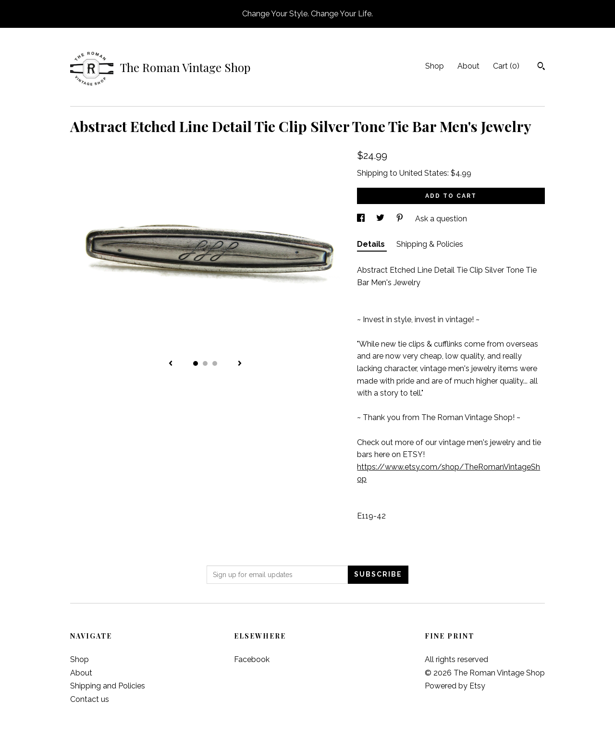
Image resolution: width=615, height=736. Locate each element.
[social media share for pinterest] (401, 218)
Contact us (89, 699)
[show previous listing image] (170, 364)
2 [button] (205, 363)
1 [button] (195, 363)
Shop (434, 66)
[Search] (541, 67)
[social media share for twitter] (381, 218)
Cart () (506, 66)
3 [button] (214, 363)
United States (423, 173)
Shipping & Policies (429, 244)
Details (372, 244)
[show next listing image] (239, 364)
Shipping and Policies (107, 685)
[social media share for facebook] (362, 218)
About (468, 66)
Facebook (252, 659)
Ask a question (441, 218)
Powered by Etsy (455, 685)
